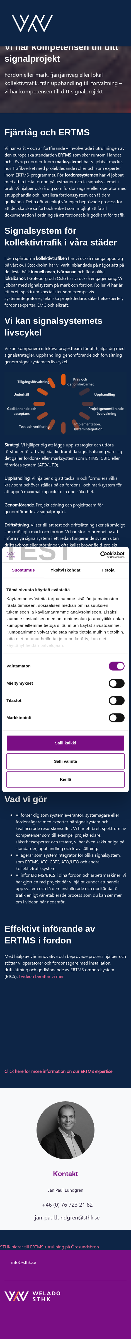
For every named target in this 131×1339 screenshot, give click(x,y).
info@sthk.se (23, 1262)
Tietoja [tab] (108, 570)
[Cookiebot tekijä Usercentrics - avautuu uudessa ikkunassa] (100, 554)
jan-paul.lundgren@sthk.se (67, 1217)
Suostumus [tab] (23, 570)
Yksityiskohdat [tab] (65, 570)
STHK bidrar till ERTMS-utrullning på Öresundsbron (49, 1246)
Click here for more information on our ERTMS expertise (58, 1071)
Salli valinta (65, 761)
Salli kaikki (65, 743)
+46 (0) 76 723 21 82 (67, 1204)
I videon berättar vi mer (41, 976)
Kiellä (65, 779)
